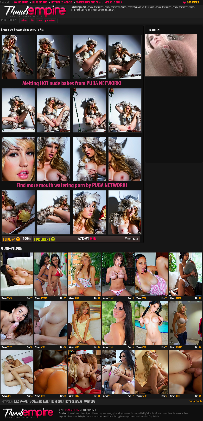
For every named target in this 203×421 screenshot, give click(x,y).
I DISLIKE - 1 (44, 239)
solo (39, 20)
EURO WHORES (21, 402)
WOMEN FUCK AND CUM (88, 2)
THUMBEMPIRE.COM (72, 410)
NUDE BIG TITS (39, 2)
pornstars (50, 20)
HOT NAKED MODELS (61, 2)
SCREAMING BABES (40, 402)
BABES (93, 238)
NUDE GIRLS (57, 402)
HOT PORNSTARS (73, 402)
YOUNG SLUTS (21, 2)
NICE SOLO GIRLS (113, 2)
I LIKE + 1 (11, 239)
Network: (5, 2)
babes (24, 20)
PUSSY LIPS (89, 402)
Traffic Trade (195, 401)
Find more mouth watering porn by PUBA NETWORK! (71, 186)
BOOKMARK (193, 2)
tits (32, 20)
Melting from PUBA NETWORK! (72, 84)
